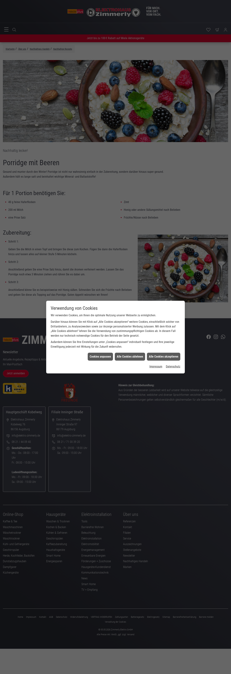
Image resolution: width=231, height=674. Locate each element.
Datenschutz (173, 362)
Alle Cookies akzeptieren (163, 352)
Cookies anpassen (100, 352)
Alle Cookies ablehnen (130, 352)
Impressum (155, 362)
